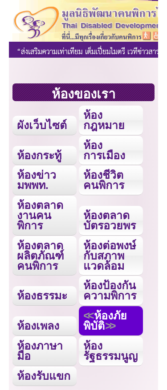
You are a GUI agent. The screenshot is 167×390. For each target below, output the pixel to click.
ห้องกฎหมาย (104, 120)
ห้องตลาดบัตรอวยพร (109, 220)
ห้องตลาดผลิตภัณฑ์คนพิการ (40, 255)
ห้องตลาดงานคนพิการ (40, 215)
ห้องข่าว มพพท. (36, 180)
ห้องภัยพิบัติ (105, 320)
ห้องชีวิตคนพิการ (103, 180)
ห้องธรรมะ (42, 295)
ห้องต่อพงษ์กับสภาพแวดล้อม (109, 255)
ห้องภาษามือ (40, 350)
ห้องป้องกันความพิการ (109, 290)
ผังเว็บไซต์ (42, 125)
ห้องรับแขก (43, 376)
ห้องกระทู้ (39, 155)
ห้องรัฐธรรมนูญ (110, 350)
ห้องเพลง (38, 325)
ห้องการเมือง (104, 150)
